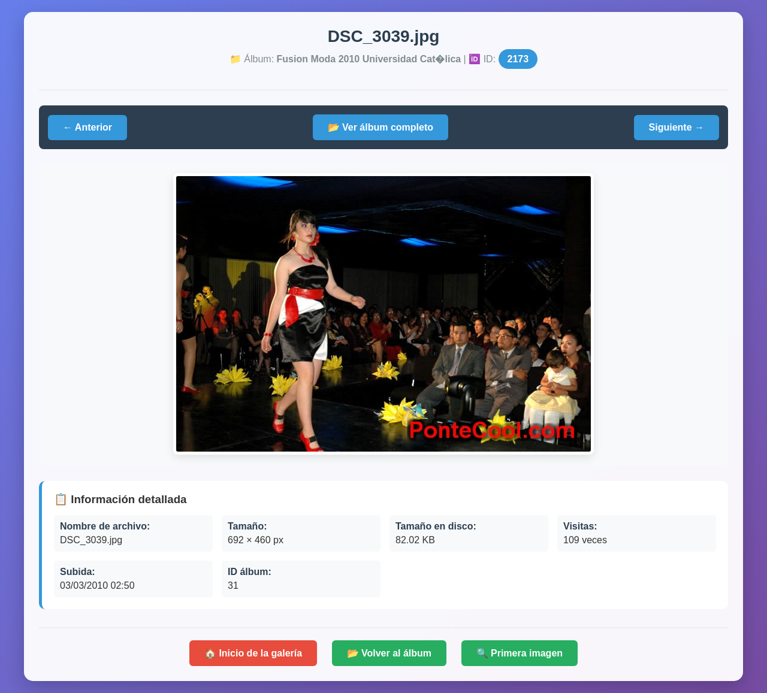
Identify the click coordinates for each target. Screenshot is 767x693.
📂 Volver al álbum (389, 653)
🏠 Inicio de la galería (253, 653)
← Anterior (87, 127)
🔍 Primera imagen (519, 653)
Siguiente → (676, 127)
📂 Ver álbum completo (380, 127)
